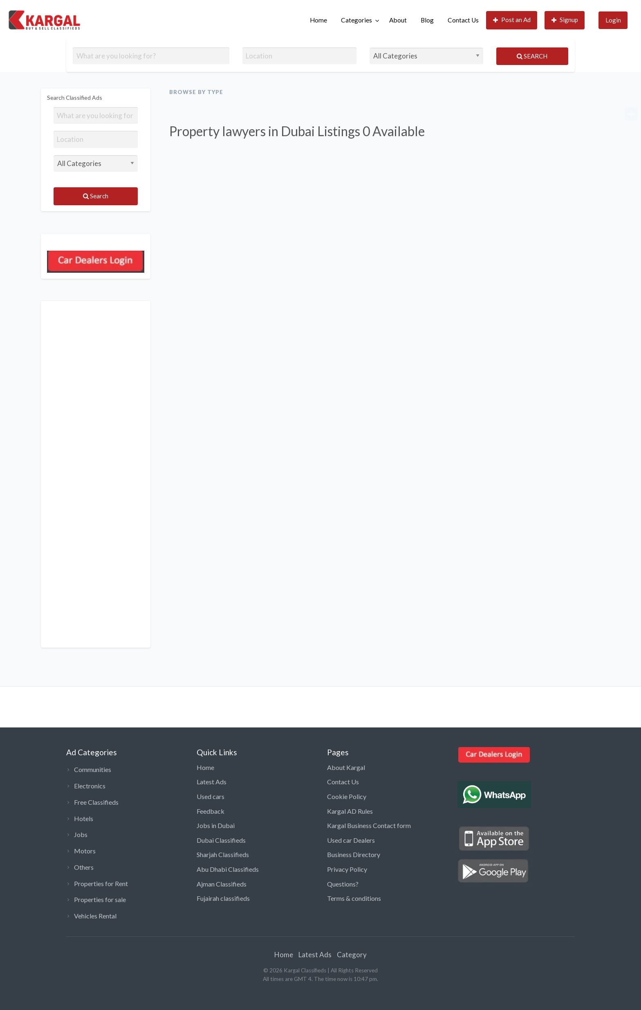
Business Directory (353, 854)
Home (318, 20)
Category (352, 954)
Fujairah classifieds (223, 898)
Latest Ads (211, 782)
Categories (356, 20)
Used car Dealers (351, 840)
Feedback (210, 811)
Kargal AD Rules (350, 811)
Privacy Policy (347, 869)
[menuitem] (318, 20)
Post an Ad (512, 20)
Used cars (210, 796)
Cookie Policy (346, 796)
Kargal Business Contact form (369, 825)
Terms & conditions (354, 898)
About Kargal (346, 767)
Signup (564, 20)
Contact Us (463, 20)
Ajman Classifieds (222, 884)
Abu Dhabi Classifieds (228, 869)
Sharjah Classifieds (223, 854)
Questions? (343, 884)
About (398, 20)
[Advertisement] (95, 474)
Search (532, 56)
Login (613, 20)
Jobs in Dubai (216, 825)
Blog (427, 20)
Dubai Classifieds (221, 840)
